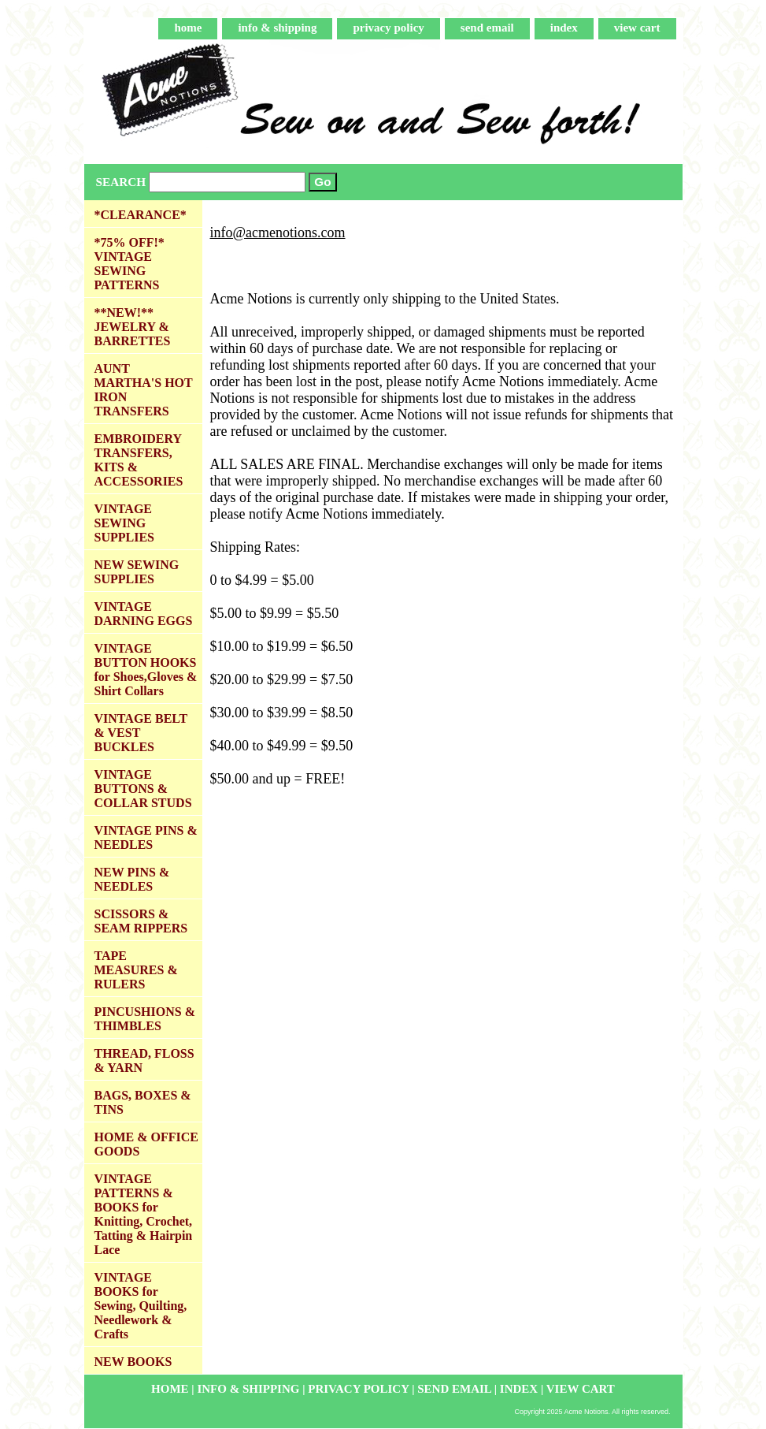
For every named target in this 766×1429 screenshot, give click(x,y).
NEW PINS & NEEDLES (132, 879)
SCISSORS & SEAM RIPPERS (141, 921)
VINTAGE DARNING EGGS (143, 613)
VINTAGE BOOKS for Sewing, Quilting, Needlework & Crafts (140, 1306)
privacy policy (388, 27)
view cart (637, 27)
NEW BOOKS (133, 1361)
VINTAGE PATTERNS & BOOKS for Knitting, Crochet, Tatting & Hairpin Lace (143, 1214)
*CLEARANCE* (140, 214)
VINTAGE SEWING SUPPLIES (124, 523)
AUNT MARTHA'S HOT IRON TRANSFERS (143, 390)
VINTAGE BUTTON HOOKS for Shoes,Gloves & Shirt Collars (146, 670)
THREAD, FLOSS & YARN (144, 1060)
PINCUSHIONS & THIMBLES (144, 1019)
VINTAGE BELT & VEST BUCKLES (141, 733)
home (188, 27)
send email (487, 27)
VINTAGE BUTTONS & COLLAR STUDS (143, 788)
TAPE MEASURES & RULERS (136, 970)
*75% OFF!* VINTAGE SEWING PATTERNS (129, 264)
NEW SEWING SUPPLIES (136, 572)
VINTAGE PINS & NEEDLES (146, 837)
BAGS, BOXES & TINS (142, 1102)
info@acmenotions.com (278, 232)
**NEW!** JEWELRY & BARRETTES (132, 327)
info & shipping (277, 27)
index (564, 27)
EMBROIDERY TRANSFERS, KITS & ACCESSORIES (138, 460)
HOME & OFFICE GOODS (146, 1144)
